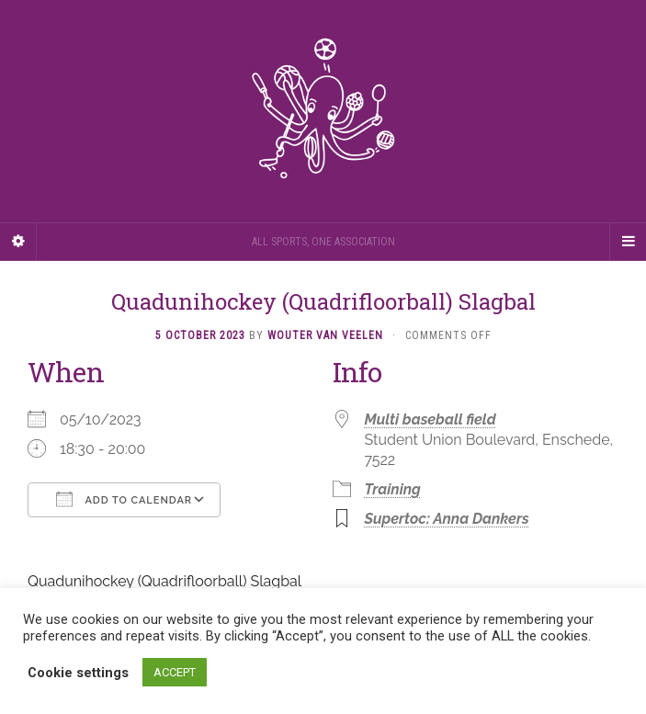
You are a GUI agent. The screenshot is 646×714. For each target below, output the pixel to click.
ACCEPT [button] (174, 672)
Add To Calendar (124, 499)
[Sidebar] (18, 241)
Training (393, 489)
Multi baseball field (430, 419)
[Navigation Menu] (627, 241)
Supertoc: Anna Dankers (447, 518)
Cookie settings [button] (78, 672)
